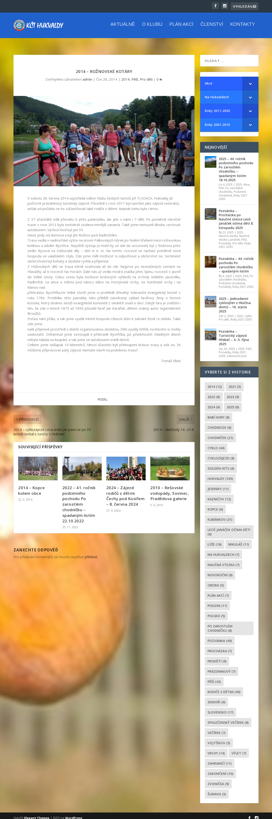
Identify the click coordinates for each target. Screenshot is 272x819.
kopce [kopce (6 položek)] (215, 505)
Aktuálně (123, 28)
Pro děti (146, 75)
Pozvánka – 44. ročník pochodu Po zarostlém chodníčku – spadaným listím (236, 260)
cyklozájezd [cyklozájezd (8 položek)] (221, 454)
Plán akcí (181, 28)
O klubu (152, 28)
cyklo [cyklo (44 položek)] (216, 444)
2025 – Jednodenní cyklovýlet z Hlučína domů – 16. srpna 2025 (235, 300)
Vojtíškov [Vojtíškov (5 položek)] (219, 739)
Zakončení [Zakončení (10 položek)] (220, 769)
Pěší (134, 75)
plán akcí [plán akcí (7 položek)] (218, 591)
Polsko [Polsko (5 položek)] (216, 611)
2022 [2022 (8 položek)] (214, 392)
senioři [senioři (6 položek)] (216, 698)
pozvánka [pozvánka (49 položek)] (220, 636)
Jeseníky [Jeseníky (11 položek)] (218, 484)
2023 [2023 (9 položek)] (233, 392)
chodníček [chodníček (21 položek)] (220, 433)
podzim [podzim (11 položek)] (217, 601)
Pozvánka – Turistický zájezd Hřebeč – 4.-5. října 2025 (234, 333)
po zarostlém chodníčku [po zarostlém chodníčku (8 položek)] (220, 624)
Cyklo (248, 312)
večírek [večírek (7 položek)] (216, 728)
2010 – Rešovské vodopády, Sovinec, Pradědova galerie (169, 489)
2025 (238, 180)
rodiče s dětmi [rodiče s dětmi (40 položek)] (224, 687)
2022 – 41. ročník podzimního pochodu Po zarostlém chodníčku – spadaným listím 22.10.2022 (79, 500)
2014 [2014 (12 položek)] (215, 382)
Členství (211, 28)
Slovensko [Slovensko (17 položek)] (220, 708)
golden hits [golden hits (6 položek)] (221, 464)
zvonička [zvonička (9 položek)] (218, 779)
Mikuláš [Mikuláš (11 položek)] (238, 540)
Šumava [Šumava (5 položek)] (217, 790)
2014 (125, 75)
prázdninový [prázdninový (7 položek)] (221, 667)
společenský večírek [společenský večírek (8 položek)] (228, 718)
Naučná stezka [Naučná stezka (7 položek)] (223, 560)
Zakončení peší (237, 352)
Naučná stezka (228, 232)
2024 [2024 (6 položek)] (214, 403)
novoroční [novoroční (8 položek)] (220, 571)
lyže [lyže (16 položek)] (215, 540)
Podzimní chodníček (232, 279)
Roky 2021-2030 (242, 283)
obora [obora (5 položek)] (216, 581)
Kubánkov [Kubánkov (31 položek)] (220, 515)
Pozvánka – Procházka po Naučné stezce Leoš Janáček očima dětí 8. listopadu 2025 (236, 215)
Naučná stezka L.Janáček (234, 233)
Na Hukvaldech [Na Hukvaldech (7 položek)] (223, 550)
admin (87, 75)
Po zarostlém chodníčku (231, 186)
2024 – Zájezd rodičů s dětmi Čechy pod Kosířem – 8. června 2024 (125, 492)
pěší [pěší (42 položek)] (214, 677)
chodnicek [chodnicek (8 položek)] (219, 423)
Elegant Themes (36, 814)
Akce (246, 180)
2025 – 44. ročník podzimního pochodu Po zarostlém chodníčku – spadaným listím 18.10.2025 (236, 165)
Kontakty (242, 28)
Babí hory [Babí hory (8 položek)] (218, 413)
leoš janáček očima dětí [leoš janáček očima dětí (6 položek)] (229, 527)
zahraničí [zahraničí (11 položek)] (220, 759)
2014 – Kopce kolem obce (31, 486)
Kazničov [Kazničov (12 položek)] (219, 495)
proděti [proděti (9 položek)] (217, 657)
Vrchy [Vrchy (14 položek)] (216, 749)
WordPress (73, 814)
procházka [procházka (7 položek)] (220, 647)
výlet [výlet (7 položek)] (239, 749)
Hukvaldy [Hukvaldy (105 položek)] (220, 474)
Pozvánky (225, 239)
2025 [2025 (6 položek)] (233, 403)
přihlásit (91, 552)
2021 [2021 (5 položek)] (234, 382)
